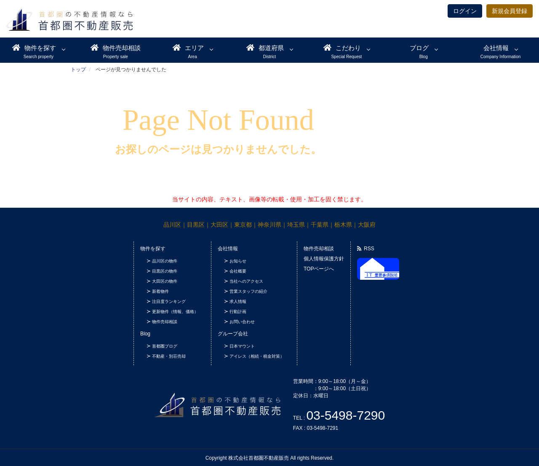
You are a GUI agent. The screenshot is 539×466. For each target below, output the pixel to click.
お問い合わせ (242, 321)
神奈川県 (269, 224)
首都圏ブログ (164, 346)
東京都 (243, 224)
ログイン (465, 11)
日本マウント (242, 346)
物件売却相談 (116, 47)
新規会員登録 (509, 11)
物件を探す (34, 47)
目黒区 (196, 224)
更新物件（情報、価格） (175, 311)
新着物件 (160, 291)
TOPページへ (319, 269)
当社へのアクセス (246, 281)
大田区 (219, 224)
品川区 (172, 224)
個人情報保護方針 (324, 259)
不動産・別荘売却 (169, 356)
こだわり (342, 47)
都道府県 (265, 47)
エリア (188, 47)
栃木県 (343, 224)
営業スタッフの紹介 (248, 291)
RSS (365, 249)
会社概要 (237, 271)
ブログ (419, 47)
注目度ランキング (169, 301)
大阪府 (367, 224)
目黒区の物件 (164, 271)
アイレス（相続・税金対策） (256, 356)
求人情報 (237, 301)
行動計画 (237, 311)
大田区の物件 (164, 281)
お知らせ (237, 261)
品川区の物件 (164, 261)
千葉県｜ (322, 224)
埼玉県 (296, 224)
